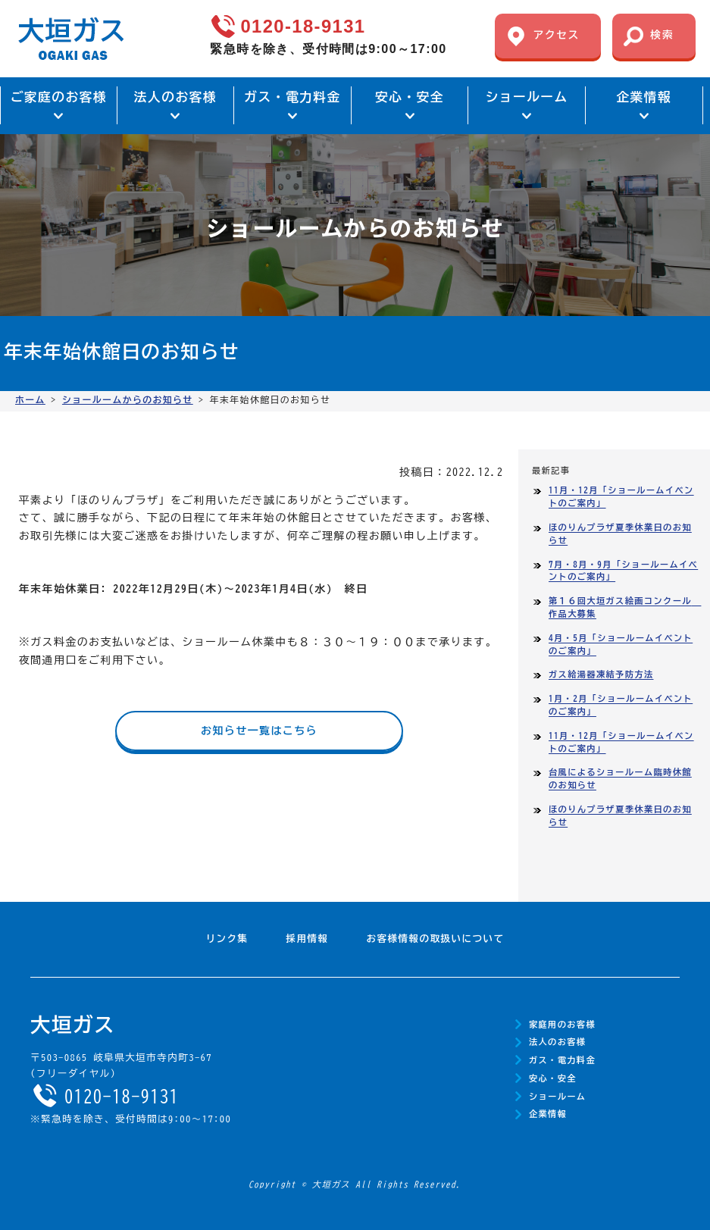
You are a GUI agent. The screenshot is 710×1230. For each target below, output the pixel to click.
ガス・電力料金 (562, 1060)
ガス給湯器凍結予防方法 (601, 674)
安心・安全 (553, 1078)
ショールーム (557, 1096)
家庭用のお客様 (562, 1024)
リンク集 (227, 939)
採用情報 (307, 939)
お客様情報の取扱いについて (436, 939)
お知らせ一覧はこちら (259, 730)
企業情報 (548, 1114)
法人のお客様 (557, 1042)
